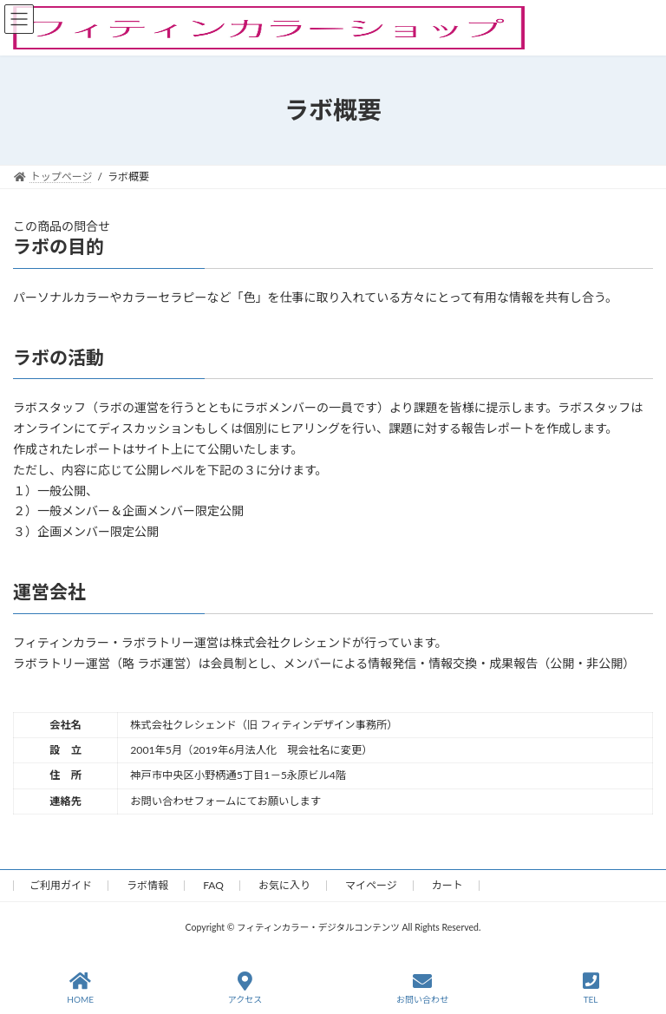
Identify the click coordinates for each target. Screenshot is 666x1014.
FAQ (213, 885)
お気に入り (284, 885)
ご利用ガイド (60, 885)
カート (447, 885)
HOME (80, 987)
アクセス (245, 987)
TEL (591, 987)
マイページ (371, 885)
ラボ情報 (147, 885)
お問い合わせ (422, 987)
